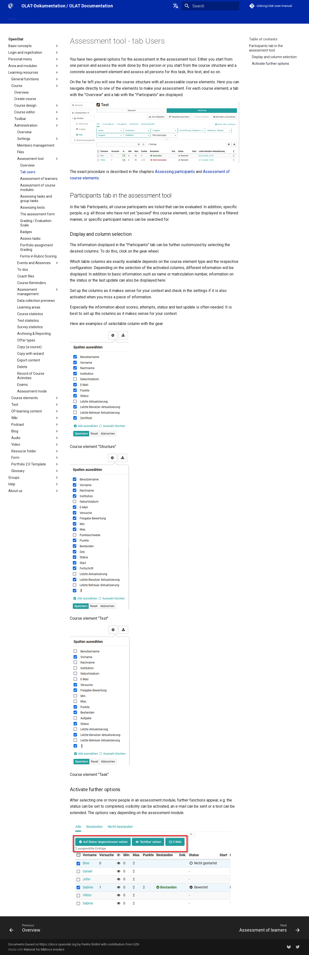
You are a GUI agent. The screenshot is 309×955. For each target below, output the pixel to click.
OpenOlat (51, 18)
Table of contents (263, 39)
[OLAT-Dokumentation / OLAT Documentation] (10, 6)
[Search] (210, 5)
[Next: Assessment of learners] (268, 929)
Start (12, 18)
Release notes (76, 18)
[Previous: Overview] (26, 929)
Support (99, 18)
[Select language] (176, 6)
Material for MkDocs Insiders (44, 949)
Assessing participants (175, 171)
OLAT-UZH (30, 18)
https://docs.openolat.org (58, 944)
